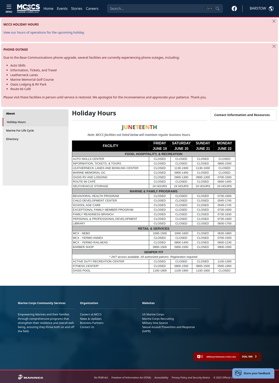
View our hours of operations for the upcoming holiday (43, 32)
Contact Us (87, 327)
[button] (234, 8)
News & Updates (91, 319)
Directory (12, 139)
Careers (92, 8)
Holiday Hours (16, 122)
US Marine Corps (153, 314)
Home (48, 8)
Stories (76, 8)
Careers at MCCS (91, 314)
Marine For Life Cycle (20, 130)
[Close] (274, 21)
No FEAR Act (101, 377)
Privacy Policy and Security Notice (191, 377)
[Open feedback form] (253, 373)
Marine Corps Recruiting (158, 319)
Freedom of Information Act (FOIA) (131, 377)
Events (62, 8)
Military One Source (155, 323)
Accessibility (161, 377)
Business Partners (92, 323)
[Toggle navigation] (9, 8)
